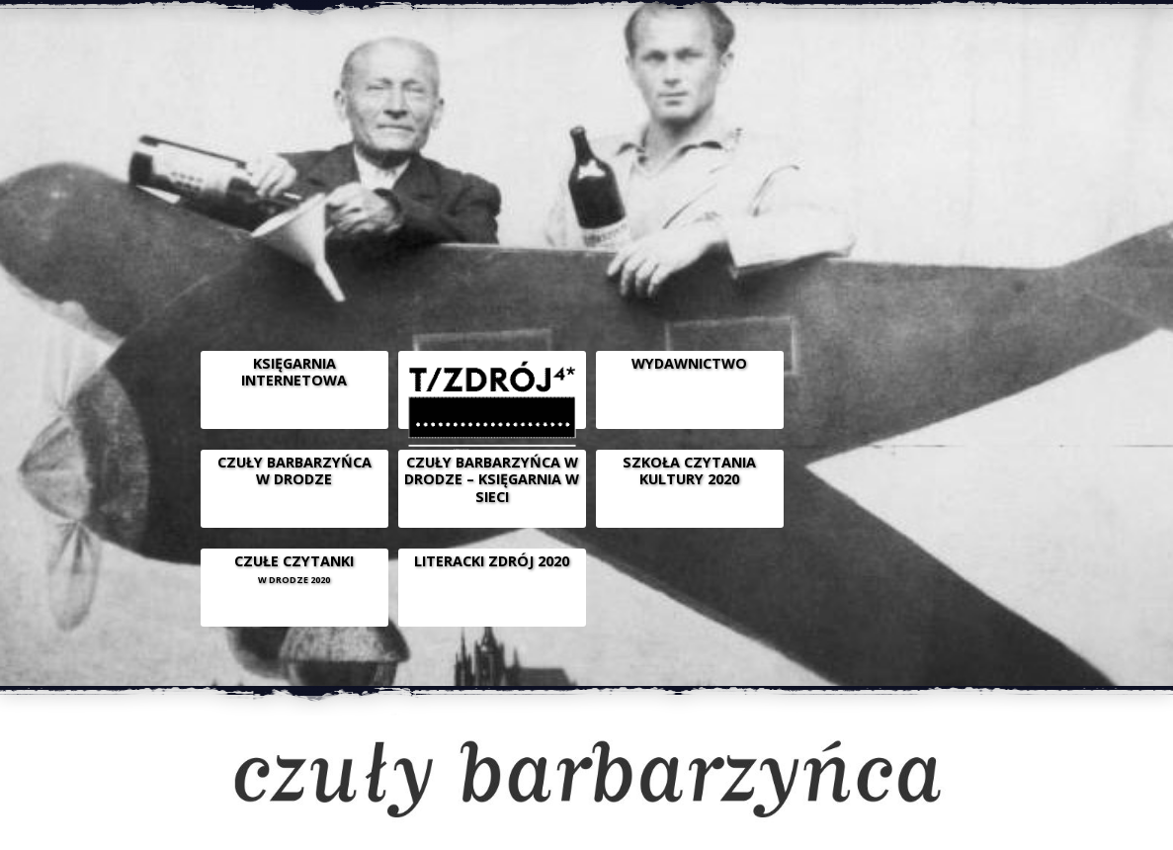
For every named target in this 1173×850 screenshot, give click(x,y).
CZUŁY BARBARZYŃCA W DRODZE (294, 470)
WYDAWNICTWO (689, 363)
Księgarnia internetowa (294, 371)
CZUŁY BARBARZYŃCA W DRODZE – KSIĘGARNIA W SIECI (491, 479)
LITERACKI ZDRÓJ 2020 (491, 561)
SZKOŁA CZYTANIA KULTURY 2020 (689, 470)
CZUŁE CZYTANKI (294, 569)
